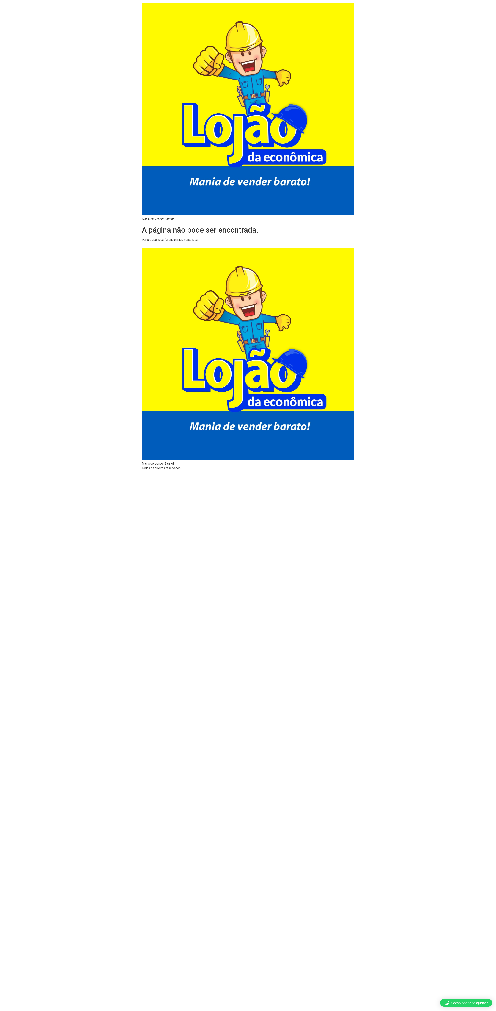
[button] (466, 1003)
